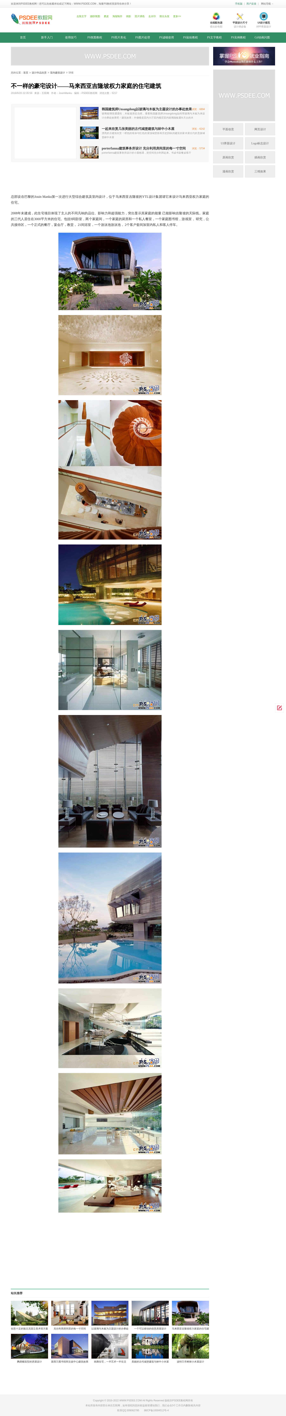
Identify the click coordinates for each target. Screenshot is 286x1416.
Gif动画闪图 (262, 37)
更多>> (177, 16)
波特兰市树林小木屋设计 (190, 1361)
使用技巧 (71, 37)
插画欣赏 (260, 157)
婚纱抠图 (95, 16)
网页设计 (260, 129)
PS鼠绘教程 (190, 37)
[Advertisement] (111, 175)
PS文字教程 (214, 37)
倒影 (128, 16)
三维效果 (260, 171)
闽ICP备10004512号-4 (156, 1410)
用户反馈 (251, 3)
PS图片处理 (142, 37)
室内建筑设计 (57, 72)
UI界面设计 (228, 143)
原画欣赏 (228, 157)
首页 (23, 37)
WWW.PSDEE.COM (85, 3)
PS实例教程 (238, 37)
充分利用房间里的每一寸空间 (70, 1328)
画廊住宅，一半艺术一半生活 (110, 1361)
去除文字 (81, 16)
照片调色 (140, 16)
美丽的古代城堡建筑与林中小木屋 (150, 1361)
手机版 (238, 3)
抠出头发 (164, 16)
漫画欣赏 (228, 171)
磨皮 (106, 16)
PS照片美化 (118, 37)
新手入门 (47, 37)
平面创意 (228, 129)
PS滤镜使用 (166, 37)
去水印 (152, 16)
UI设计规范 (264, 22)
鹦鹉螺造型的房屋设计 (29, 1361)
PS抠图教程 (94, 37)
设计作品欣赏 (39, 72)
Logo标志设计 (260, 143)
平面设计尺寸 (240, 22)
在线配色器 (216, 22)
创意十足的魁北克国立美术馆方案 (29, 1328)
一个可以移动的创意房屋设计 (150, 1328)
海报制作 (117, 16)
